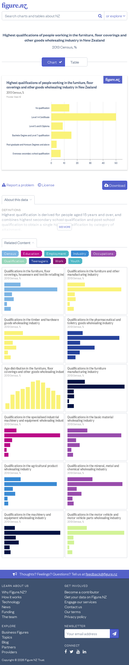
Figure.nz (15, 5)
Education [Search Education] (31, 253)
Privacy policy (75, 616)
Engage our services (80, 601)
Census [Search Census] (10, 253)
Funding (8, 611)
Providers (9, 651)
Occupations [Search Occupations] (103, 253)
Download (114, 185)
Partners (9, 646)
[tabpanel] (64, 123)
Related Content (17, 242)
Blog (5, 641)
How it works (12, 596)
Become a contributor (81, 591)
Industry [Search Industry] (79, 253)
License (46, 184)
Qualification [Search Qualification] (14, 260)
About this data (16, 199)
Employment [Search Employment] (56, 253)
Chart (52, 61)
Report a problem (18, 184)
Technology (11, 601)
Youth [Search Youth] (75, 260)
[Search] (100, 15)
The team (9, 616)
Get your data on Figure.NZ (85, 596)
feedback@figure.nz (101, 573)
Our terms (72, 611)
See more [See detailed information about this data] (64, 227)
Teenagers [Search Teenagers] (39, 260)
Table (74, 61)
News (6, 606)
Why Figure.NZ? (14, 591)
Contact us (73, 606)
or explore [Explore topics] (115, 15)
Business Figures (15, 632)
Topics (7, 636)
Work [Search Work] (59, 260)
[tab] (53, 61)
